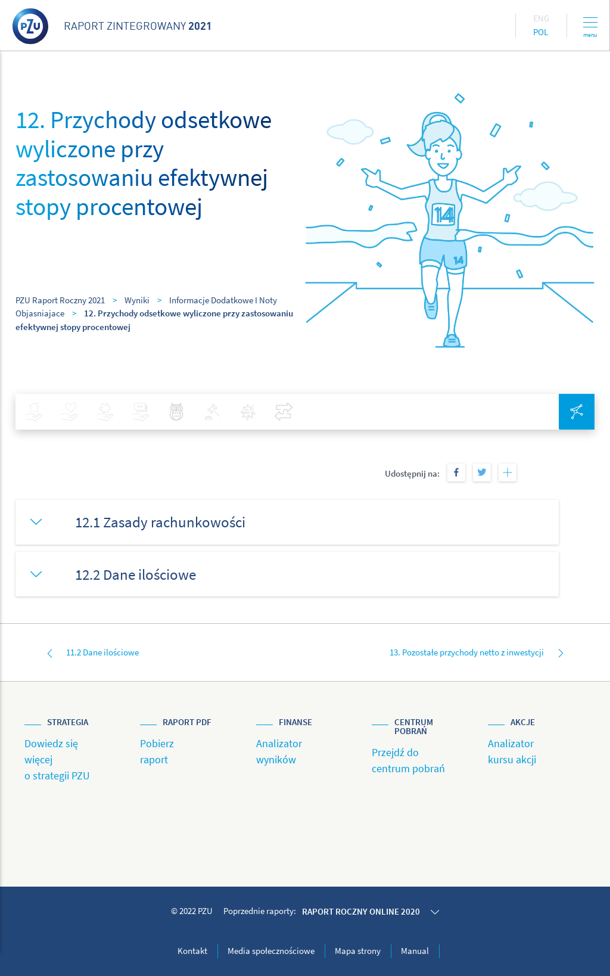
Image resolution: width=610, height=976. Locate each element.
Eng (541, 18)
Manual (415, 950)
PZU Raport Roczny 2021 (60, 300)
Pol (540, 32)
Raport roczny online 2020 (361, 911)
